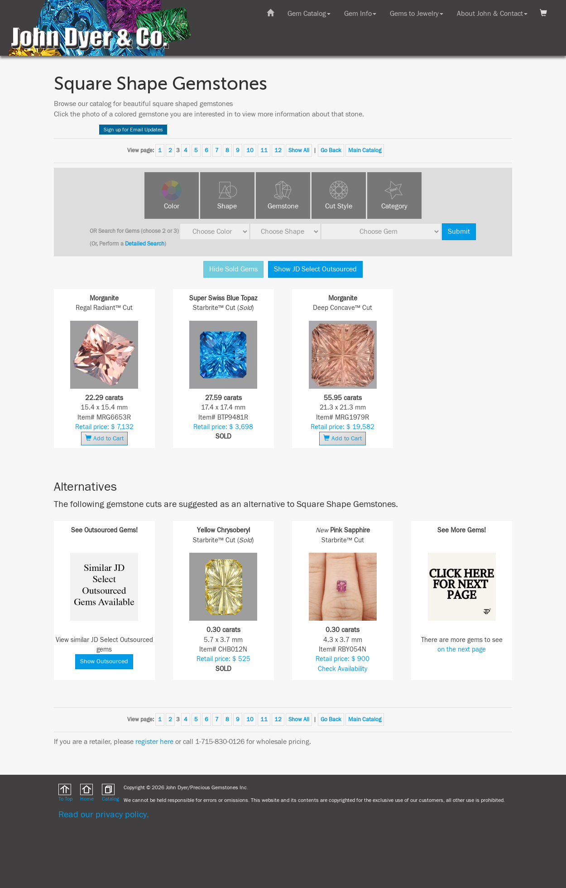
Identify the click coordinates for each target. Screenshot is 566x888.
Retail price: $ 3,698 (223, 427)
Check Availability (342, 669)
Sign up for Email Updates (133, 129)
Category (394, 206)
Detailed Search (144, 243)
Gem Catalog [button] (309, 14)
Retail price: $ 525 (223, 659)
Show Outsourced (104, 661)
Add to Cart (104, 438)
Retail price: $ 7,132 (104, 427)
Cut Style (338, 206)
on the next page (461, 649)
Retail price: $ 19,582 (342, 427)
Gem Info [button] (360, 14)
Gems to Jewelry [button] (416, 14)
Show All (298, 150)
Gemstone (283, 206)
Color (171, 206)
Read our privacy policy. (103, 814)
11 (264, 150)
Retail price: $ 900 (342, 659)
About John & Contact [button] (492, 14)
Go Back (331, 150)
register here (154, 742)
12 (278, 150)
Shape (227, 206)
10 (250, 150)
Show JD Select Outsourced (315, 269)
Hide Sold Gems (233, 269)
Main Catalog (364, 150)
